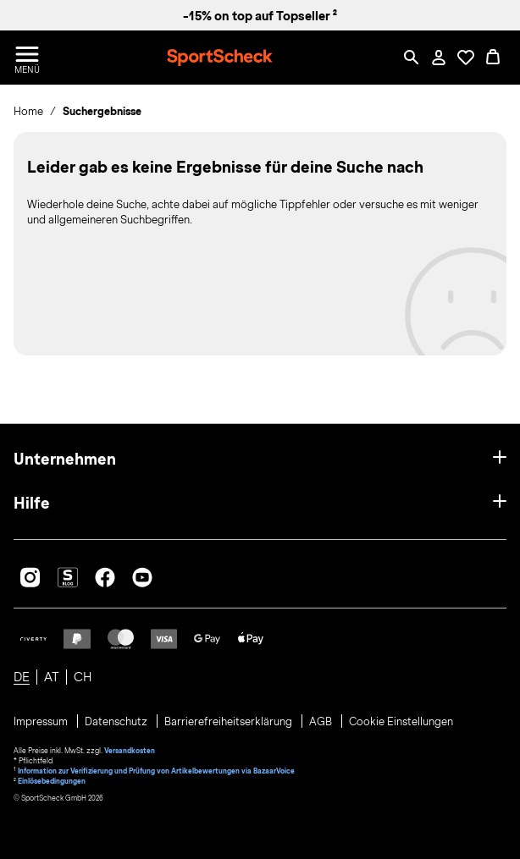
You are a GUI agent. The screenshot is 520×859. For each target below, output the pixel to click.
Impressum (42, 722)
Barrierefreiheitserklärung (229, 722)
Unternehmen (65, 459)
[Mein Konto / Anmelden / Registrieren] (438, 57)
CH (82, 677)
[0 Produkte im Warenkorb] (493, 57)
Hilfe (32, 503)
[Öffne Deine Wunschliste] (465, 57)
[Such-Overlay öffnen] (411, 57)
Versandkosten (129, 750)
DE (22, 677)
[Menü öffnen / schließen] (27, 57)
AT (51, 677)
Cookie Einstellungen (401, 722)
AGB (322, 722)
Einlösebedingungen (52, 781)
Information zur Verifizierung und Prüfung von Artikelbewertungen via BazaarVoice (156, 771)
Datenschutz (117, 722)
